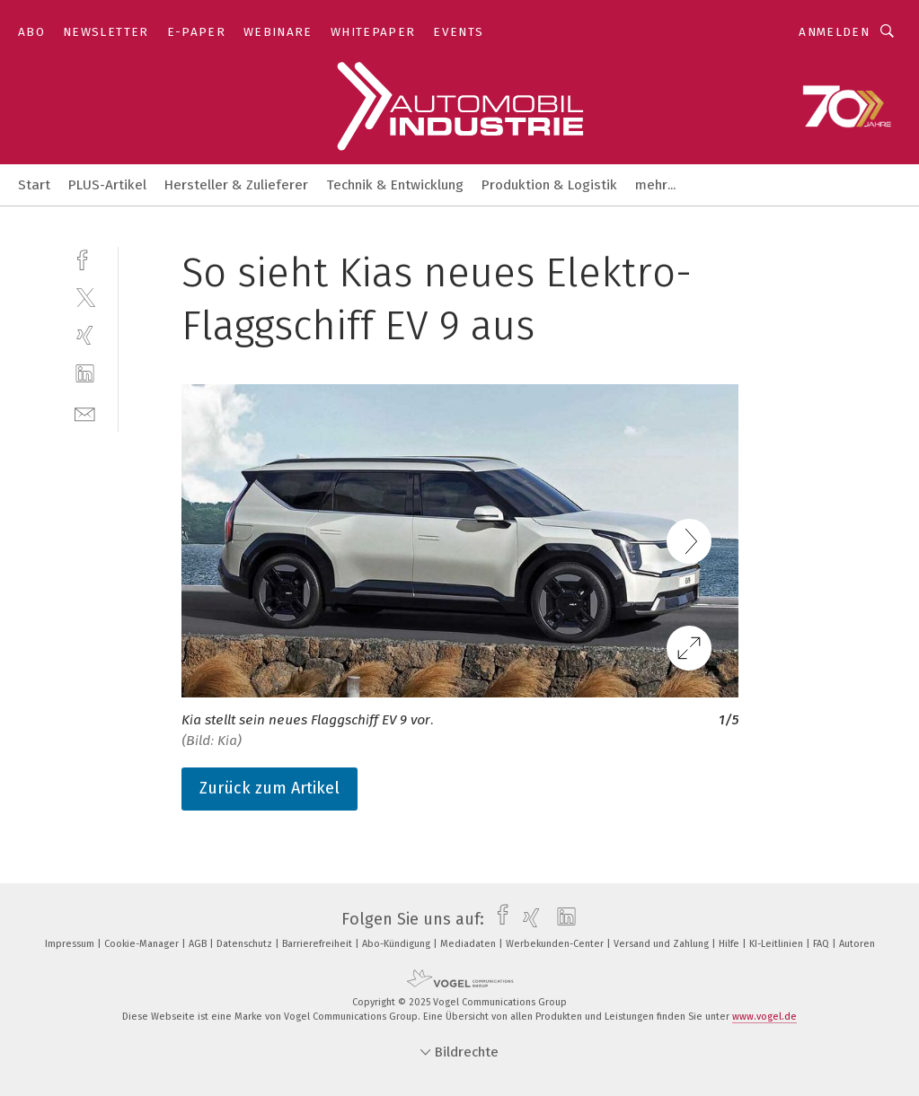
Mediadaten (469, 944)
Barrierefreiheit (318, 944)
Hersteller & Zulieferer (236, 185)
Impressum (71, 944)
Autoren (857, 944)
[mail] (85, 412)
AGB (199, 944)
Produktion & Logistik (549, 185)
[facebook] (85, 258)
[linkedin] (85, 374)
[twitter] (85, 296)
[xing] (85, 335)
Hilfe (730, 944)
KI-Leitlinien (777, 944)
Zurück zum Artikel (269, 788)
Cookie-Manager (142, 944)
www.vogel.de (764, 1016)
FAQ (822, 944)
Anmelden (834, 31)
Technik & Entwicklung (395, 185)
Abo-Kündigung (397, 944)
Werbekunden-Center (556, 944)
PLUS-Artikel (107, 185)
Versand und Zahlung (662, 944)
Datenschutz (245, 944)
